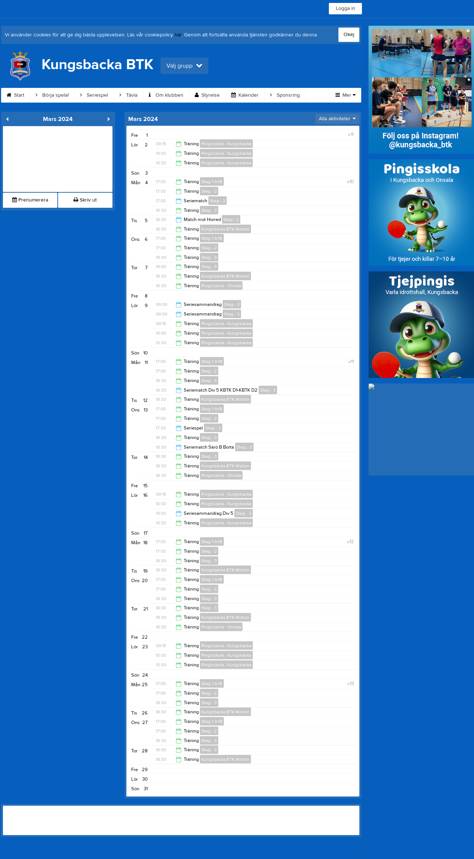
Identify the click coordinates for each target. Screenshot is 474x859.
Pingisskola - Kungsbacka (226, 144)
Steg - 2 (209, 191)
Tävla (128, 95)
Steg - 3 (209, 210)
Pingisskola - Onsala (221, 286)
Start (15, 95)
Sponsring (285, 95)
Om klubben (166, 95)
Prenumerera (30, 200)
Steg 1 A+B (211, 182)
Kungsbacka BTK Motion (225, 229)
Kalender (245, 95)
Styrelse (207, 95)
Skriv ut (85, 200)
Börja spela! (52, 95)
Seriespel (94, 95)
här (178, 35)
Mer (345, 95)
